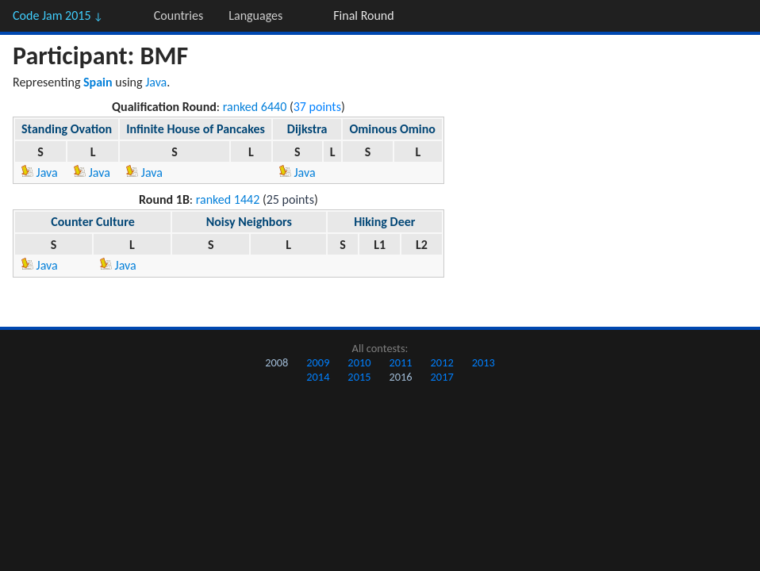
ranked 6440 (255, 106)
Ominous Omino (392, 128)
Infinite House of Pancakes (195, 128)
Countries (178, 15)
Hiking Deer (384, 221)
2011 (400, 362)
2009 (317, 362)
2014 (317, 377)
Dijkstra (307, 128)
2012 (442, 362)
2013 (483, 362)
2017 (442, 377)
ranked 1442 (228, 199)
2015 (358, 377)
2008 (276, 362)
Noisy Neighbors (249, 221)
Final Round (363, 15)
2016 (400, 377)
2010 (358, 362)
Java (156, 82)
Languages (255, 15)
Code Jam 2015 (58, 15)
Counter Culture (92, 221)
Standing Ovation (66, 128)
